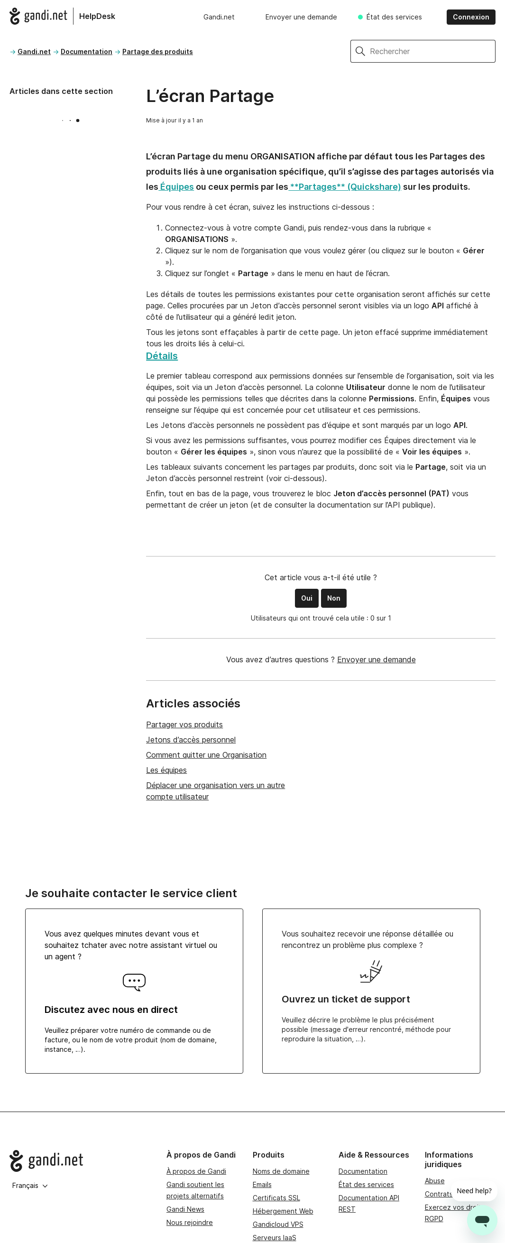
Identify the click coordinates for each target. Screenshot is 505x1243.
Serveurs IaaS (274, 1238)
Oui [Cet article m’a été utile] (306, 598)
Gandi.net (219, 17)
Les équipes (166, 770)
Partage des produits (157, 51)
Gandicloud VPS (278, 1224)
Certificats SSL (276, 1198)
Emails (262, 1184)
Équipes (176, 187)
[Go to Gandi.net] (80, 1161)
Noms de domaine (281, 1171)
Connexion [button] (471, 17)
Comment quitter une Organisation (206, 755)
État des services (394, 17)
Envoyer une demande (301, 17)
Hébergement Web (283, 1211)
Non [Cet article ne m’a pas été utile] (333, 598)
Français (30, 1185)
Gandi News (185, 1209)
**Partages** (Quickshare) (344, 187)
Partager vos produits (184, 724)
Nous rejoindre (189, 1222)
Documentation (86, 51)
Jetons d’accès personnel (191, 739)
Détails (162, 356)
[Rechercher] (433, 51)
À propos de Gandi (196, 1171)
